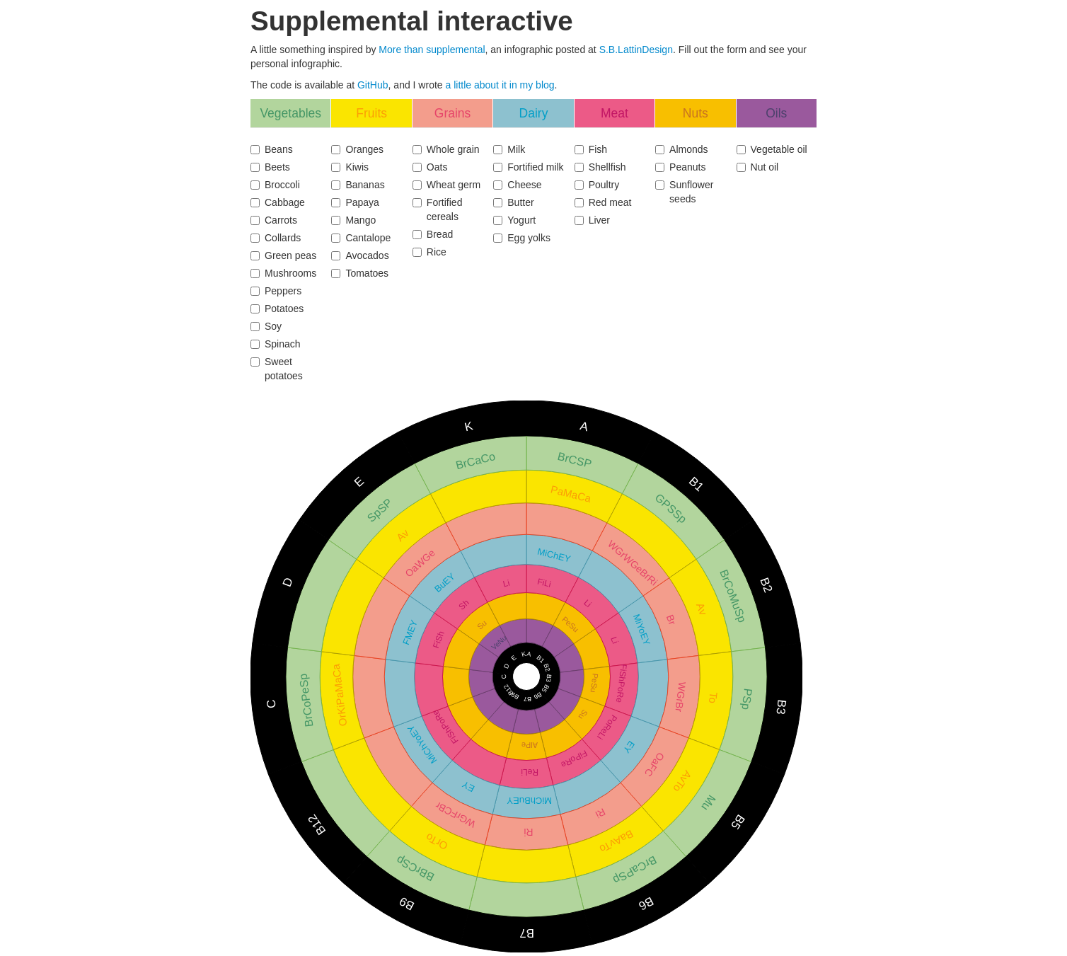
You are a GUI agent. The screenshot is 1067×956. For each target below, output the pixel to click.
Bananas (357, 184)
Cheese (517, 184)
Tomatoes (359, 273)
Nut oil (758, 167)
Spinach (275, 344)
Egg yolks (521, 237)
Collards (275, 237)
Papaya (355, 202)
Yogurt (514, 220)
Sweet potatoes (276, 368)
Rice (429, 252)
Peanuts (680, 167)
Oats (430, 167)
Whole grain (446, 149)
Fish (591, 149)
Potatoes (277, 308)
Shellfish (600, 167)
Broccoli (275, 184)
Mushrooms (283, 273)
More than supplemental (432, 49)
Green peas (283, 255)
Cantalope (361, 237)
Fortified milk (528, 167)
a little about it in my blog (500, 85)
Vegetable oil (772, 149)
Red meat (603, 202)
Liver (592, 220)
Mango (353, 220)
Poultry (597, 184)
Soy (266, 326)
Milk (509, 149)
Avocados (359, 255)
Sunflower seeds (684, 192)
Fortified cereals (438, 209)
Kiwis (350, 167)
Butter (513, 202)
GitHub (372, 85)
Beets (270, 167)
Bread (433, 234)
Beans (271, 149)
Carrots (273, 220)
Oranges (357, 149)
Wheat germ (446, 184)
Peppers (275, 290)
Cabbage (277, 202)
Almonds (681, 149)
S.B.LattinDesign (636, 49)
